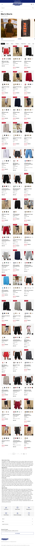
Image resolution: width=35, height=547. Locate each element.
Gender (7, 43)
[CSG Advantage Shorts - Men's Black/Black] (28, 84)
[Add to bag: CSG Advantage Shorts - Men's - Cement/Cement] (10, 132)
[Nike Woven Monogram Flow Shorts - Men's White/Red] (17, 161)
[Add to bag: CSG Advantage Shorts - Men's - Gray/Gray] (10, 106)
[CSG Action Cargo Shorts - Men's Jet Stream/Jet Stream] (17, 313)
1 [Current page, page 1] (13, 453)
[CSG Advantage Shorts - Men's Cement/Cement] (27, 59)
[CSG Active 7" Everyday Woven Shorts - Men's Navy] (27, 412)
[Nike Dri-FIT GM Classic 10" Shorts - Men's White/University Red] (30, 388)
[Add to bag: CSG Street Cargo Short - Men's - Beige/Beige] (10, 208)
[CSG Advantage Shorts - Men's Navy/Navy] (28, 59)
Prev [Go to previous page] (11, 453)
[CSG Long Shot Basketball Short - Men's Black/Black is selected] (25, 237)
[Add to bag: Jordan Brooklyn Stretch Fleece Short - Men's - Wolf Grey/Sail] (32, 259)
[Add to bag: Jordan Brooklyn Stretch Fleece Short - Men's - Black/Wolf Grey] (10, 183)
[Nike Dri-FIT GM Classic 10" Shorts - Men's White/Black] (6, 59)
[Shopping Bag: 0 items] (33, 4)
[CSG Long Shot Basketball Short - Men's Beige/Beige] (30, 237)
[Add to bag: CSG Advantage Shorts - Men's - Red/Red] (32, 81)
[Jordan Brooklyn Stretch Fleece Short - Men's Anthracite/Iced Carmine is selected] (14, 438)
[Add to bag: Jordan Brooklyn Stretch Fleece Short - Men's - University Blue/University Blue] (32, 157)
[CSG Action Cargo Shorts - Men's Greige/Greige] (19, 313)
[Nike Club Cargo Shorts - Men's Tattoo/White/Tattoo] (21, 362)
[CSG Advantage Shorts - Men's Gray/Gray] (30, 59)
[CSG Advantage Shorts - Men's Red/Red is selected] (25, 84)
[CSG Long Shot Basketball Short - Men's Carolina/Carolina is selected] (2, 288)
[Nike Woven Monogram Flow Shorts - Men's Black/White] (27, 337)
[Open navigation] (2, 4)
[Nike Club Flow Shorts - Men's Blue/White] (28, 288)
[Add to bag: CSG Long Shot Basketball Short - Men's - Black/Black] (32, 234)
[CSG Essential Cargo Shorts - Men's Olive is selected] (14, 59)
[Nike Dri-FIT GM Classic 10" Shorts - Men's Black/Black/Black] (10, 59)
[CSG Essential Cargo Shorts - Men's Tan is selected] (14, 135)
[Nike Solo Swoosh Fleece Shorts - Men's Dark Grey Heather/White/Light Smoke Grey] (17, 186)
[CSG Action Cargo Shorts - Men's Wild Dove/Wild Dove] (8, 412)
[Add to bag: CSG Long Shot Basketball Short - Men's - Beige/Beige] (10, 384)
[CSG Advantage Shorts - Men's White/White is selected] (2, 161)
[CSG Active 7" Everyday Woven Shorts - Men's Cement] (32, 412)
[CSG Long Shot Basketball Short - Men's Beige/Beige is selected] (2, 388)
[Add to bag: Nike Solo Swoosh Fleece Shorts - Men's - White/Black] (21, 183)
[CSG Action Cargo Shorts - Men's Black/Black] (15, 313)
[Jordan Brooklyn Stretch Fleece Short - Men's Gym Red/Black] (27, 161)
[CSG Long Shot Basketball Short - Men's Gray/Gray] (28, 237)
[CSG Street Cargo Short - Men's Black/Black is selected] (25, 135)
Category (17, 43)
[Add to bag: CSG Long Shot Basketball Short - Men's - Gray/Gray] (32, 310)
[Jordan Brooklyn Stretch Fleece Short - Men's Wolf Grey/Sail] (30, 161)
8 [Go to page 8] (21, 453)
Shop (17, 521)
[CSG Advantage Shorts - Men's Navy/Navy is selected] (14, 110)
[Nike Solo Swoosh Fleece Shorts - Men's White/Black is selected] (14, 186)
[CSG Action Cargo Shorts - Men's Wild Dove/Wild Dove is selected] (14, 313)
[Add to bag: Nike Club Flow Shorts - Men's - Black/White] (32, 284)
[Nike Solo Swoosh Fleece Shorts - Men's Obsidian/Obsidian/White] (19, 186)
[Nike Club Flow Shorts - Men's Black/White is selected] (25, 288)
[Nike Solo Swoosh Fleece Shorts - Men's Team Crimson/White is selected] (14, 412)
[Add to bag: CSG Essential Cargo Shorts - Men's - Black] (21, 81)
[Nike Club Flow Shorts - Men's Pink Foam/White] (27, 288)
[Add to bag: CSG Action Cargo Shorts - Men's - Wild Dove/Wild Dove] (21, 310)
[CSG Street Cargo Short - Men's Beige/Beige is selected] (2, 212)
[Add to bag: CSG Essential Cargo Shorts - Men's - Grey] (32, 208)
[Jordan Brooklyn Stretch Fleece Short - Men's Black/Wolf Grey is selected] (2, 186)
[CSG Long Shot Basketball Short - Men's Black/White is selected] (25, 362)
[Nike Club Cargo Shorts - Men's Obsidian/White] (17, 362)
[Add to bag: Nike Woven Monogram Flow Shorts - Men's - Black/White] (21, 157)
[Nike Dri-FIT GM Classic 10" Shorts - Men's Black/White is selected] (25, 388)
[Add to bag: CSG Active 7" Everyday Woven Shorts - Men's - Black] (32, 408)
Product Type (23, 43)
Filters (2, 43)
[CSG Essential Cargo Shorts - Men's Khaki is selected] (14, 288)
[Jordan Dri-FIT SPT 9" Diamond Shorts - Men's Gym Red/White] (15, 388)
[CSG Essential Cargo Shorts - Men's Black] (15, 59)
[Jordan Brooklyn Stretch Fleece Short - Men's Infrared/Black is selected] (14, 337)
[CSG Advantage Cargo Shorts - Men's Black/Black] (4, 337)
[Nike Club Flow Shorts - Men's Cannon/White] (30, 288)
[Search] (17, 8)
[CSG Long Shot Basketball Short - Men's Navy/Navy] (27, 237)
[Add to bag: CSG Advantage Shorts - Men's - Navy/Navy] (21, 106)
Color (29, 43)
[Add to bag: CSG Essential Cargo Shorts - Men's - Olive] (21, 55)
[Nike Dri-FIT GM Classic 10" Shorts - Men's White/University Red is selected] (2, 59)
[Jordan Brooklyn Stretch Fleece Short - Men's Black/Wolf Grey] (8, 237)
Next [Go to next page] (24, 453)
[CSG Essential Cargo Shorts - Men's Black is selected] (14, 84)
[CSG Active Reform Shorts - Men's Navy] (4, 313)
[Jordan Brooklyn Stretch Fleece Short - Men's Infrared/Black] (28, 161)
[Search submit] (33, 8)
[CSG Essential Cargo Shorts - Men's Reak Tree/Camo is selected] (14, 237)
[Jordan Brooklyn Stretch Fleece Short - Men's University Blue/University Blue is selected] (25, 161)
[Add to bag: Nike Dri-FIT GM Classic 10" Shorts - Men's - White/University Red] (10, 55)
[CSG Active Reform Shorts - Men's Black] (6, 438)
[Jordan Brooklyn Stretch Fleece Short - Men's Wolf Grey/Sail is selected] (25, 263)
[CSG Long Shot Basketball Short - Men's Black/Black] (19, 263)
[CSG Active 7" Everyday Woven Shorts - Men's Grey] (28, 412)
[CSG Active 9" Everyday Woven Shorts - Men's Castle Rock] (27, 438)
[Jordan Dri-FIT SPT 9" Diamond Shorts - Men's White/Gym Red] (17, 388)
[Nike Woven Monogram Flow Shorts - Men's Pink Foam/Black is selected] (25, 337)
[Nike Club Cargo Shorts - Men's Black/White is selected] (14, 362)
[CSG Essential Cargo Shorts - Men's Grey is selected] (25, 212)
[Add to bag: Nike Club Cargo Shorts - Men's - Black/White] (21, 359)
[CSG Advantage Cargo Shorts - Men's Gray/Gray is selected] (2, 337)
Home (2, 11)
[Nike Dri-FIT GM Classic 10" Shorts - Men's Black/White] (4, 59)
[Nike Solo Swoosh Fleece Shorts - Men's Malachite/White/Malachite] (15, 186)
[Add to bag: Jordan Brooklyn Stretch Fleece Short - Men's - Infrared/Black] (21, 334)
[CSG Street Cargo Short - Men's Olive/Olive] (8, 84)
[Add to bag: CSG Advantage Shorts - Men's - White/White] (10, 157)
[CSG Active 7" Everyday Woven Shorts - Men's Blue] (30, 412)
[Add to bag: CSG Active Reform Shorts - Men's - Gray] (10, 434)
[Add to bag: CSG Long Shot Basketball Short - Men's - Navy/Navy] (21, 259)
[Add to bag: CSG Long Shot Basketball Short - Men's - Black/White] (32, 359)
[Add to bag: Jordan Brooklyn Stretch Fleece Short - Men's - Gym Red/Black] (10, 234)
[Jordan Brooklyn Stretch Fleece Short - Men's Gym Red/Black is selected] (2, 237)
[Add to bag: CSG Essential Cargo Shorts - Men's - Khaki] (21, 284)
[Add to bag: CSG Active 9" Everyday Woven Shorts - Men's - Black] (32, 434)
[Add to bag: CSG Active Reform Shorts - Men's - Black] (10, 310)
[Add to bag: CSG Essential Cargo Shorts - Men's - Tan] (21, 132)
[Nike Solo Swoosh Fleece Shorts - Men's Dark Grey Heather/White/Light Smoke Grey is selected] (2, 263)
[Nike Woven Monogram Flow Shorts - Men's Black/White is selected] (14, 161)
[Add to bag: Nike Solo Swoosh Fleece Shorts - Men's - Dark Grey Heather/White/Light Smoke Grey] (10, 259)
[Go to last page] (26, 454)
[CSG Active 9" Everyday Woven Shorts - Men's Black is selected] (25, 438)
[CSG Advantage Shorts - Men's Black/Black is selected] (25, 59)
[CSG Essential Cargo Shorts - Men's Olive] (17, 59)
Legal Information (17, 524)
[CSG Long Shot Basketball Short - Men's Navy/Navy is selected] (14, 263)
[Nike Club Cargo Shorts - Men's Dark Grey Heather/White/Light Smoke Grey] (15, 362)
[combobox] (17, 8)
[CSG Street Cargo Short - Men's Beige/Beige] (6, 84)
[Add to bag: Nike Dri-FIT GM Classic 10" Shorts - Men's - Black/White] (32, 384)
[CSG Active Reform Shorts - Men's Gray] (6, 313)
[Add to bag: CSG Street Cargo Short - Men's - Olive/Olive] (10, 81)
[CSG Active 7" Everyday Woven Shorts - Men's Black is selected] (25, 412)
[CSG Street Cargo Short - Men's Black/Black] (4, 84)
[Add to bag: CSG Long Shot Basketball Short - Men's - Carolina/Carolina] (10, 284)
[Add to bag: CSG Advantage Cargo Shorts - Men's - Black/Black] (21, 208)
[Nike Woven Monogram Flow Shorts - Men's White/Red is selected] (2, 362)
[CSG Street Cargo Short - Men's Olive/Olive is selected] (2, 84)
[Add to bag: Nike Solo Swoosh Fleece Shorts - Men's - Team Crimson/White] (21, 408)
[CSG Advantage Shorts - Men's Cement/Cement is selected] (2, 135)
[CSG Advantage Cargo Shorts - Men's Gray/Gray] (15, 212)
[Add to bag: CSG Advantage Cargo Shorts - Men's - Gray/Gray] (10, 334)
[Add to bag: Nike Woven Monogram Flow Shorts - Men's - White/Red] (10, 359)
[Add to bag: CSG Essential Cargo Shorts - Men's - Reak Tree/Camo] (21, 234)
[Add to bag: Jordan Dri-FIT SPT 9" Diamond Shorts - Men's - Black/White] (21, 384)
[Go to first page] (9, 454)
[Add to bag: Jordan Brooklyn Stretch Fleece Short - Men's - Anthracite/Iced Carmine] (21, 434)
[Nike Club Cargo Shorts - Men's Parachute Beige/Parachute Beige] (19, 362)
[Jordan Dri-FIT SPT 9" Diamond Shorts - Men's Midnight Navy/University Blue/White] (19, 388)
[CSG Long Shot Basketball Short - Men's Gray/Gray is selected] (25, 313)
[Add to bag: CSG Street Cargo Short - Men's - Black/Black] (32, 132)
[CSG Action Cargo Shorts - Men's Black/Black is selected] (2, 412)
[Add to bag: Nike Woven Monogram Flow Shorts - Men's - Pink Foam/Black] (32, 334)
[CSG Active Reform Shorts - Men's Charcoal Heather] (8, 313)
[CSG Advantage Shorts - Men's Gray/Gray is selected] (2, 110)
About (17, 518)
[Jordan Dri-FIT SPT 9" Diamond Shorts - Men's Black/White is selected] (14, 388)
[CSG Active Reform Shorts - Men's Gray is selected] (2, 438)
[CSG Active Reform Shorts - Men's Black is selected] (2, 313)
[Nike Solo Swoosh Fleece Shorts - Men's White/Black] (4, 263)
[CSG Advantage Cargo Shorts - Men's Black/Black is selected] (14, 212)
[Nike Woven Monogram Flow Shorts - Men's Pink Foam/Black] (15, 161)
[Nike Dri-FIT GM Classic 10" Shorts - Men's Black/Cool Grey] (8, 59)
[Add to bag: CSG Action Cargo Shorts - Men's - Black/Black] (10, 408)
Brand (12, 43)
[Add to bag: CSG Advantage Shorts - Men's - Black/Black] (32, 55)
